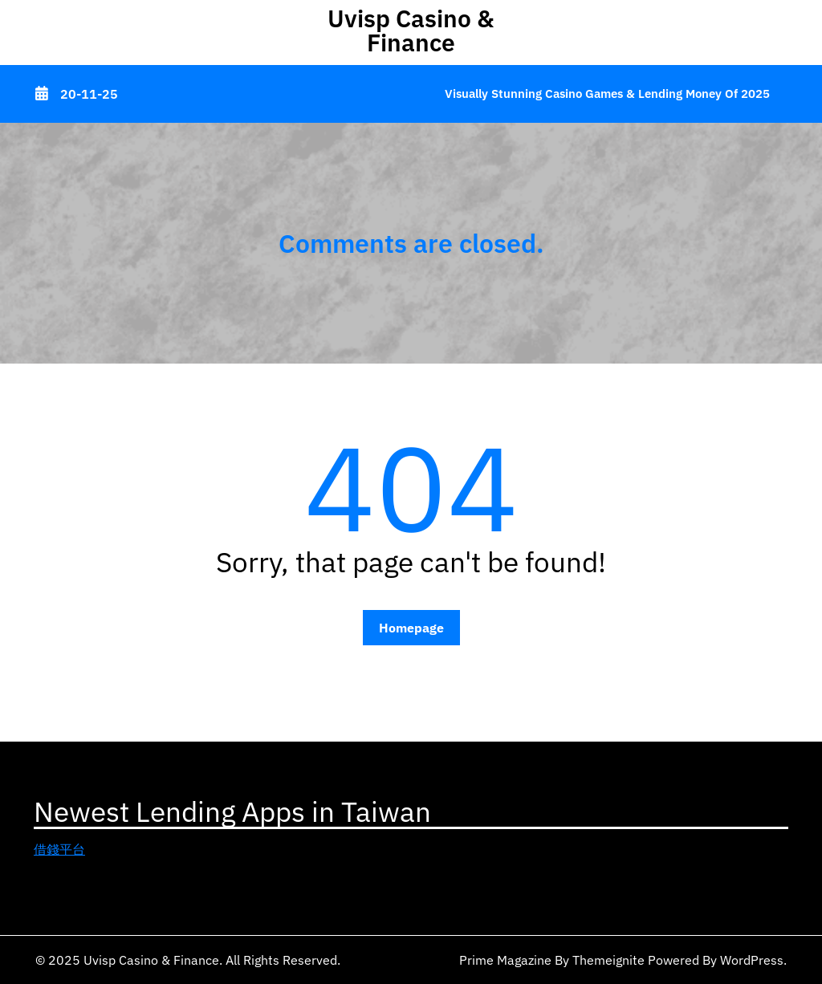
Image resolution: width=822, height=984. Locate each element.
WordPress (751, 960)
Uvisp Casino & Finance (411, 30)
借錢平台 (59, 849)
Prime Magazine (505, 960)
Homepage (411, 628)
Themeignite (608, 960)
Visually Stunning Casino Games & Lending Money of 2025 (607, 93)
